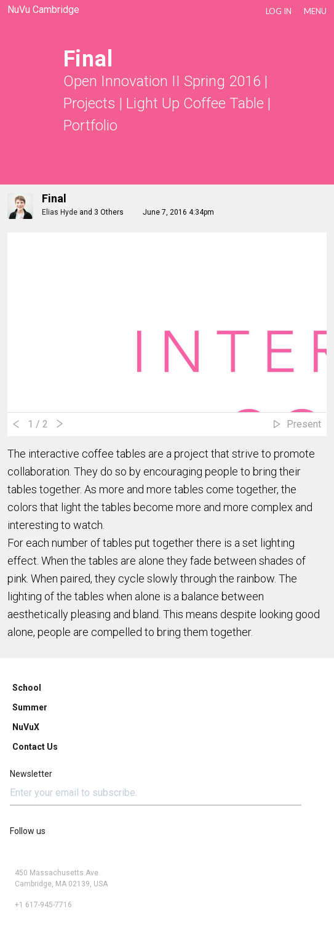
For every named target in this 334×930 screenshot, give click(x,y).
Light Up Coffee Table (195, 103)
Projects (89, 103)
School (26, 688)
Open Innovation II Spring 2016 (162, 81)
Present (304, 424)
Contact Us (35, 747)
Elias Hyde (60, 212)
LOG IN (279, 11)
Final (54, 198)
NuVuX (25, 727)
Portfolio (90, 125)
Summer (29, 707)
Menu (315, 11)
